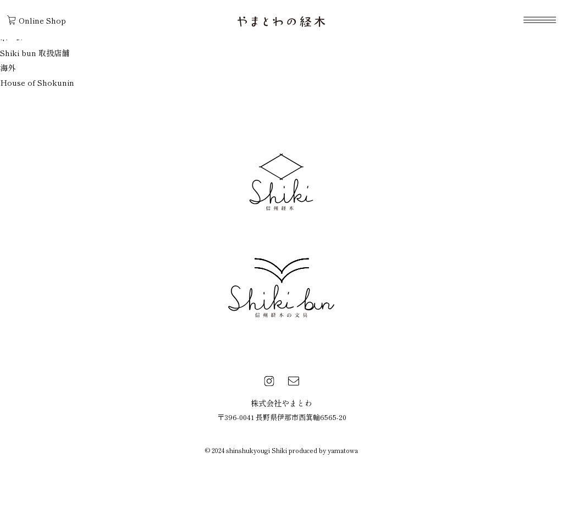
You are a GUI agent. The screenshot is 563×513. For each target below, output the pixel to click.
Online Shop (36, 20)
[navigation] (539, 20)
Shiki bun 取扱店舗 (34, 52)
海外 (7, 67)
